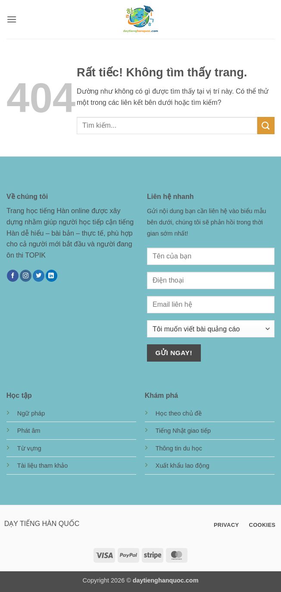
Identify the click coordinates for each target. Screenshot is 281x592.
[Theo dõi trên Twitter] (38, 276)
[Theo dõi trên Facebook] (13, 276)
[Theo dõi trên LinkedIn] (51, 276)
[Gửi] (266, 125)
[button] (11, 19)
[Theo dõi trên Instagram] (25, 276)
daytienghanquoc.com (166, 580)
